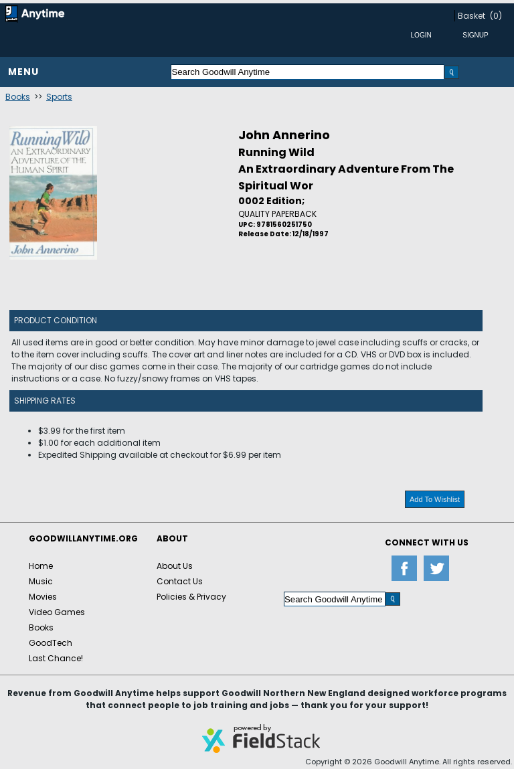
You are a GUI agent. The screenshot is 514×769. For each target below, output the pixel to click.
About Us (175, 566)
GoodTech (50, 643)
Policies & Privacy (191, 596)
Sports (59, 96)
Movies (43, 596)
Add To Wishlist (435, 499)
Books (17, 96)
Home (41, 566)
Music (41, 581)
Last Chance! (56, 658)
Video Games (57, 612)
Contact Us (180, 581)
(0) (496, 15)
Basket (471, 15)
